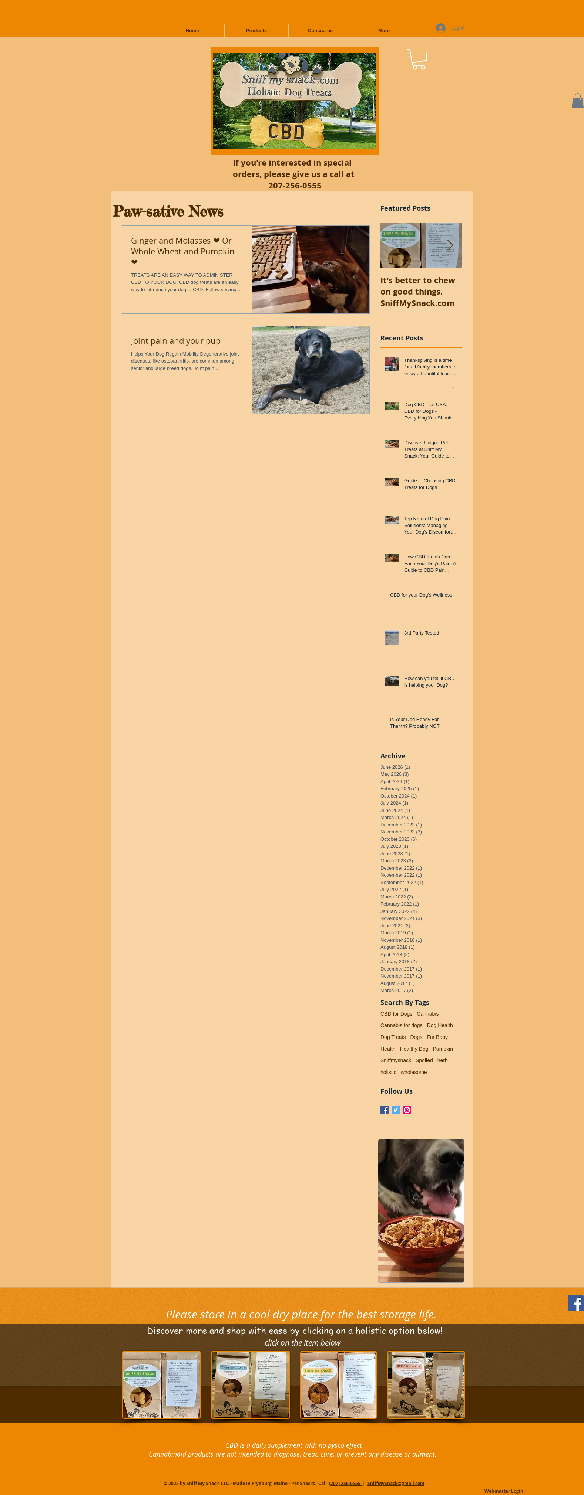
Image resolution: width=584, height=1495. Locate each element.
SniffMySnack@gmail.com (395, 1483)
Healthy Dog (414, 1049)
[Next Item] (450, 245)
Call (323, 1483)
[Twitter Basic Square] (396, 1110)
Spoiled (424, 1060)
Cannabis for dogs (401, 1025)
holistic (388, 1072)
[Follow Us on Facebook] (576, 1303)
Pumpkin (443, 1049)
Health (387, 1049)
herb (442, 1060)
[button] (419, 59)
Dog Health (440, 1025)
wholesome (414, 1072)
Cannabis (428, 1014)
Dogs (416, 1037)
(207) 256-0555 (346, 1483)
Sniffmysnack (395, 1060)
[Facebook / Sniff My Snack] (384, 1110)
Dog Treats (393, 1037)
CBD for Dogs (396, 1014)
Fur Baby (437, 1037)
